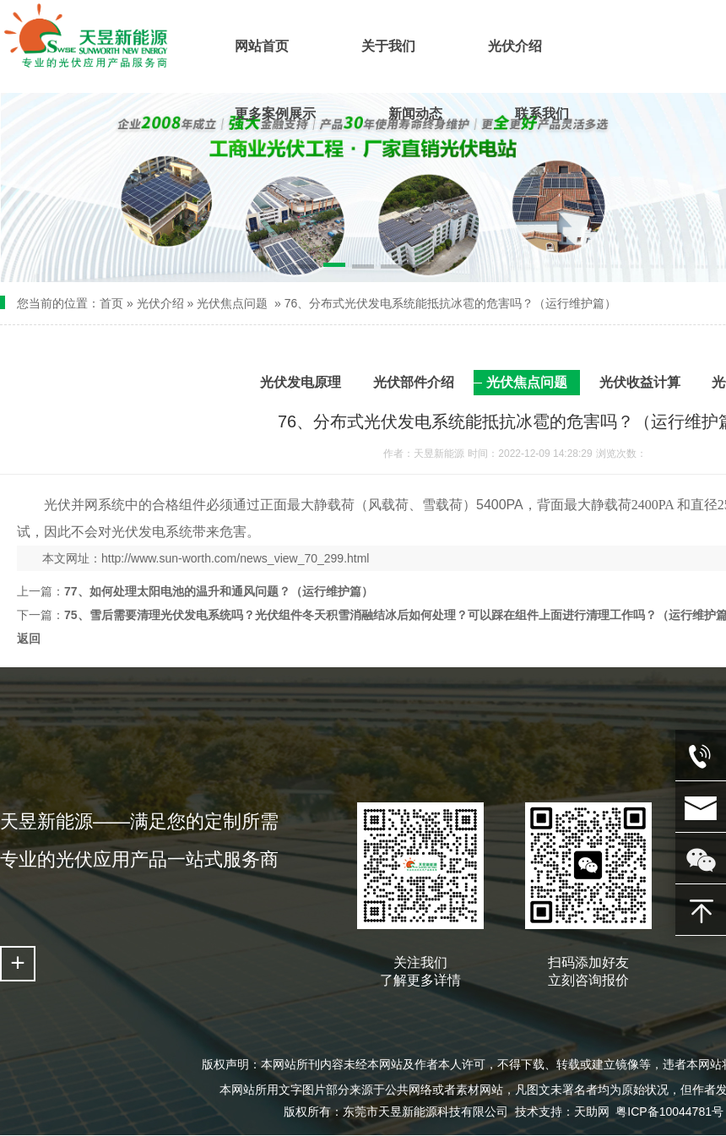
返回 (29, 638)
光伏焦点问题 (232, 303)
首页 (111, 303)
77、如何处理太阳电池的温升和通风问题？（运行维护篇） (218, 591)
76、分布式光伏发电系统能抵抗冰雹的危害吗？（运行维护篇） (450, 303)
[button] (306, 267)
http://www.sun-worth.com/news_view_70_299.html (235, 558)
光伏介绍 (160, 303)
